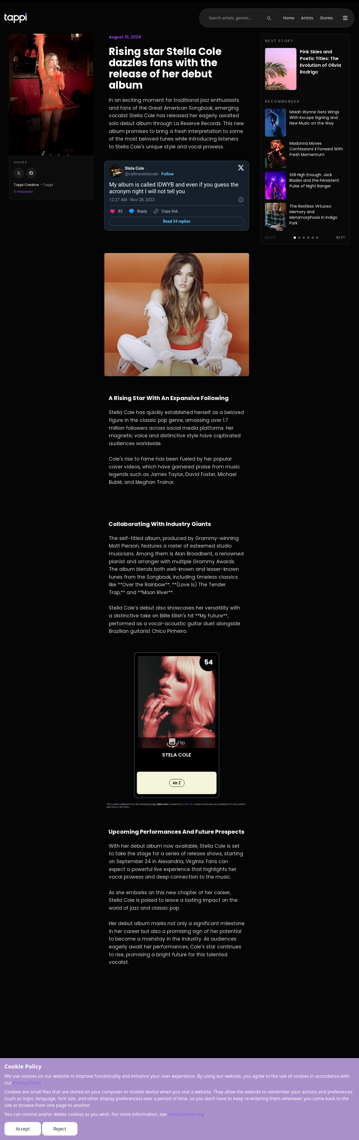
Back (270, 237)
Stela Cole (162, 804)
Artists (307, 17)
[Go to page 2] (299, 237)
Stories (326, 17)
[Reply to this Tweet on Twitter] (137, 211)
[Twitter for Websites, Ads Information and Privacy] (240, 199)
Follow (167, 173)
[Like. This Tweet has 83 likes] (116, 211)
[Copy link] (165, 211)
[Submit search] (269, 18)
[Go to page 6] (317, 237)
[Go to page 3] (304, 237)
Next (340, 237)
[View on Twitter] (241, 171)
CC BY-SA (187, 804)
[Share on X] (19, 173)
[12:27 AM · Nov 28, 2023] (132, 200)
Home (288, 17)
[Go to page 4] (308, 237)
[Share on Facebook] (31, 173)
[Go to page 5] (313, 237)
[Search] (237, 18)
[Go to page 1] (295, 237)
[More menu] (345, 18)
